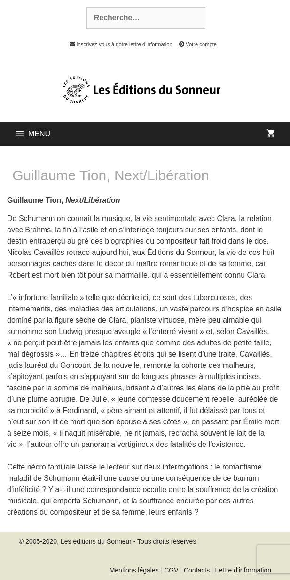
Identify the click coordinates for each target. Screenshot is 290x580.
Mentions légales (134, 570)
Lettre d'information (243, 570)
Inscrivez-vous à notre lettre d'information (118, 44)
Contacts (197, 570)
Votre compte (195, 44)
